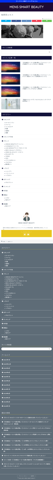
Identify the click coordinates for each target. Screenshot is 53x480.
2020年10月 (7, 364)
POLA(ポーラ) (9, 154)
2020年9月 (7, 368)
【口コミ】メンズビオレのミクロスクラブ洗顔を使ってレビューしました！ (25, 455)
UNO (6, 158)
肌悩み (6, 195)
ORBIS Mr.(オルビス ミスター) (14, 152)
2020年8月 (7, 372)
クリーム (7, 124)
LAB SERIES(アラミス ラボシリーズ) (16, 148)
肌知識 (6, 204)
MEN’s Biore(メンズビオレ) (13, 150)
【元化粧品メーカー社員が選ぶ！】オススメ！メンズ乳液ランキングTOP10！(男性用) (27, 435)
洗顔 (6, 132)
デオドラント (9, 182)
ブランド (6, 141)
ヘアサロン (8, 175)
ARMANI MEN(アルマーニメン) (14, 144)
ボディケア (7, 179)
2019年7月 (7, 389)
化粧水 (7, 130)
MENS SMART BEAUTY (26, 7)
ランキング (7, 186)
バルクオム (8, 162)
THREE (7, 156)
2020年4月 (7, 385)
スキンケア (7, 119)
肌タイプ (7, 206)
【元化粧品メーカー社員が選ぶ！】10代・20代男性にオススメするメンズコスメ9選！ (26, 450)
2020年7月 (7, 376)
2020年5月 (7, 381)
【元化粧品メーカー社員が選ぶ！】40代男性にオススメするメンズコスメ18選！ (26, 441)
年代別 (6, 190)
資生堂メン (8, 164)
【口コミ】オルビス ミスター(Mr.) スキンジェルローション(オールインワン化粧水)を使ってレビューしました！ (27, 465)
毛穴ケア (7, 200)
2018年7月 (7, 406)
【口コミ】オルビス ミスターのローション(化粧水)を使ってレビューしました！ (26, 417)
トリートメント (9, 173)
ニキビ (7, 198)
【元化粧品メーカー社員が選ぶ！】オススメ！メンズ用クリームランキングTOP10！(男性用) (27, 429)
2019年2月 (7, 402)
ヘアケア (6, 168)
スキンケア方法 (8, 136)
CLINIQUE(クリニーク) (12, 146)
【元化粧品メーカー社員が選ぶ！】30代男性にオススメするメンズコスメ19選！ (26, 445)
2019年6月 (7, 393)
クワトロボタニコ (10, 160)
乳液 (6, 128)
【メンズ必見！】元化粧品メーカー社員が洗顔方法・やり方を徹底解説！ (24, 459)
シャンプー (8, 171)
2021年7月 (7, 360)
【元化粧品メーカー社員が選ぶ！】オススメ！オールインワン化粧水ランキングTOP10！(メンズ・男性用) (26, 423)
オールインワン (9, 122)
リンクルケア (9, 126)
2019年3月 (7, 397)
